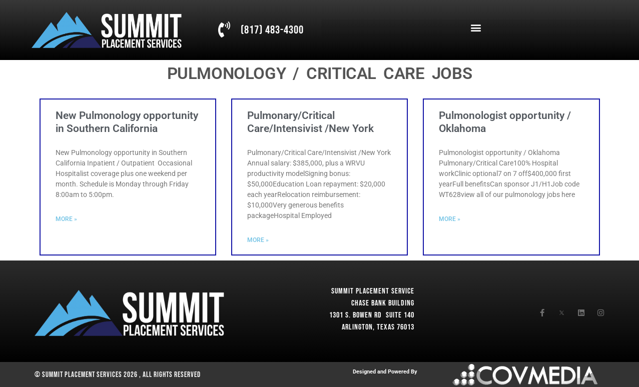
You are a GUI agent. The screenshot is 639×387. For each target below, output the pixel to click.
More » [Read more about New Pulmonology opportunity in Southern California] (66, 219)
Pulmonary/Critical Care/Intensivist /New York (310, 122)
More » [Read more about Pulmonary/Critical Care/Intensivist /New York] (258, 240)
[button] (475, 28)
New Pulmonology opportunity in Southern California (127, 122)
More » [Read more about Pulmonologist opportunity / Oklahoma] (449, 219)
